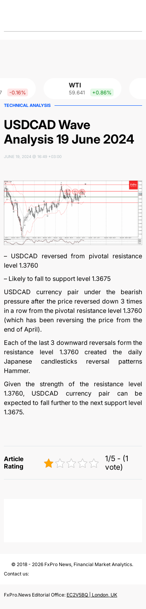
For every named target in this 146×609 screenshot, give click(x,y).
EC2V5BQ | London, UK (92, 595)
